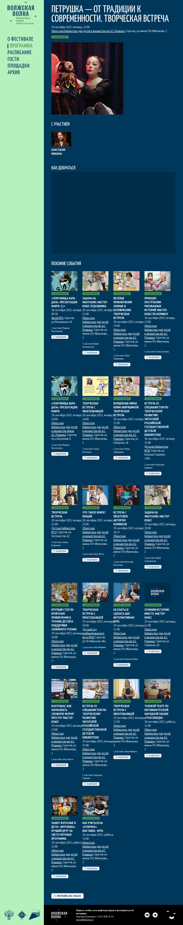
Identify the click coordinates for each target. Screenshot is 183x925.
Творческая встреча (59, 514)
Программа (21, 46)
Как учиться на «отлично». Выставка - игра (92, 827)
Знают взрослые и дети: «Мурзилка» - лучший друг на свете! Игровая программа (63, 831)
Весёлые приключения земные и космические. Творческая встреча (122, 308)
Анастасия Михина (58, 152)
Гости (13, 59)
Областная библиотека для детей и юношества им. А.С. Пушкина (88, 31)
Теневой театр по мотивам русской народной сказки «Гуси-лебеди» (156, 712)
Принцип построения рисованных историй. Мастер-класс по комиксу (156, 306)
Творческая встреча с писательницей (92, 407)
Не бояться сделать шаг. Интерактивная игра (123, 615)
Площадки (19, 66)
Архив (14, 72)
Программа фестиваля (67, 896)
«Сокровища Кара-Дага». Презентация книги (64, 407)
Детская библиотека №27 (63, 530)
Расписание (20, 52)
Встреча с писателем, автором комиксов (120, 518)
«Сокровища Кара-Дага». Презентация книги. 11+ (64, 302)
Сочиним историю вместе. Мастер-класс (156, 614)
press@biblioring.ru (84, 919)
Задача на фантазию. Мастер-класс (157, 516)
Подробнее (60, 337)
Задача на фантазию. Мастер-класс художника (95, 302)
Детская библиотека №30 (156, 449)
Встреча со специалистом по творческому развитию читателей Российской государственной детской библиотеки (156, 419)
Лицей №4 (57, 318)
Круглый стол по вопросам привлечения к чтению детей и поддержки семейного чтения (63, 619)
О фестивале (20, 39)
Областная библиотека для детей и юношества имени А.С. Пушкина (64, 429)
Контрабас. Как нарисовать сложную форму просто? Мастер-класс (62, 714)
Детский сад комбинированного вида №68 (93, 633)
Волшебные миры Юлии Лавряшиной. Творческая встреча (126, 409)
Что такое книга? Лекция (94, 514)
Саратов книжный (60, 37)
